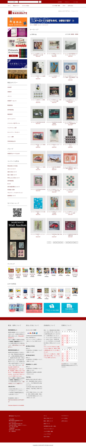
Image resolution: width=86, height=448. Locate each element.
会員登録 (59, 1)
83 (61, 242)
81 (56, 242)
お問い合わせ (69, 5)
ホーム (9, 5)
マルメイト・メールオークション (15, 192)
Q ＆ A (9, 183)
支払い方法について (48, 418)
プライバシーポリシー (49, 428)
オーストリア (45, 24)
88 (74, 242)
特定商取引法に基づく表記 (50, 426)
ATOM (48, 436)
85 (67, 242)
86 (69, 242)
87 (72, 242)
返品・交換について (12, 174)
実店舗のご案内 (11, 189)
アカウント (66, 1)
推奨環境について (12, 195)
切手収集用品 (11, 180)
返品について (47, 423)
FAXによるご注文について (14, 177)
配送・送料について (48, 421)
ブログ (63, 5)
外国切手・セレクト (38, 24)
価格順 (72, 34)
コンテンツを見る (24, 5)
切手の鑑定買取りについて (14, 186)
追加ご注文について (12, 171)
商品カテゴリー (15, 5)
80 (54, 242)
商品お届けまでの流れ (13, 165)
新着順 (76, 34)
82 (59, 242)
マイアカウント (65, 415)
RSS (45, 436)
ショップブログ (47, 434)
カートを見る (64, 418)
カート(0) (75, 1)
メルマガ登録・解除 (55, 5)
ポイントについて (12, 168)
